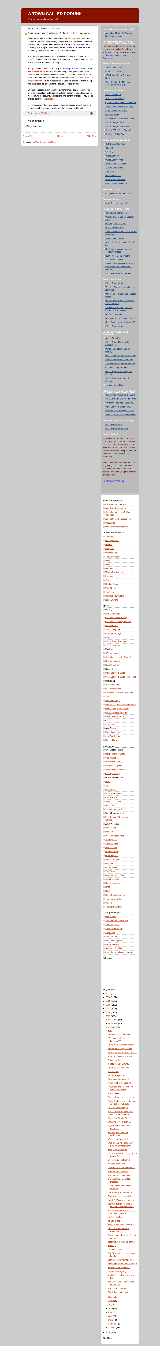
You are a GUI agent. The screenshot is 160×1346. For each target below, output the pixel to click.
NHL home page (112, 614)
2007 (108, 1009)
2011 (108, 993)
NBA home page (112, 685)
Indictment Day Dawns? (118, 1064)
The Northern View (113, 67)
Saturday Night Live (114, 948)
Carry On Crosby (115, 1249)
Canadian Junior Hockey (116, 617)
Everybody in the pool (117, 1149)
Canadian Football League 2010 (119, 403)
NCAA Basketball (113, 689)
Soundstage (110, 805)
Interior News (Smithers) (116, 110)
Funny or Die (111, 936)
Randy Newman (112, 883)
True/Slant (110, 537)
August (111, 1301)
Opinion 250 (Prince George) (118, 130)
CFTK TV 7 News (113, 71)
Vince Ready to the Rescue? (120, 1192)
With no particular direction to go (122, 1264)
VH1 (107, 785)
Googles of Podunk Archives (118, 193)
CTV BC (109, 148)
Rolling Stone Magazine (116, 754)
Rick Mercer (110, 917)
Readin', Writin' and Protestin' (121, 1200)
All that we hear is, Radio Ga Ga (122, 1052)
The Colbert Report (114, 928)
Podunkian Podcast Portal (117, 527)
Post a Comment (33, 126)
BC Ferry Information (114, 314)
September (113, 1297)
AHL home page (112, 629)
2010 (108, 997)
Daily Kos (109, 549)
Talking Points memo (114, 572)
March (111, 1320)
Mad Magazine (112, 944)
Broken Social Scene (114, 836)
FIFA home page (112, 701)
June (110, 1308)
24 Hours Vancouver (114, 168)
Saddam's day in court (118, 1171)
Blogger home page (77, 38)
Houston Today (112, 114)
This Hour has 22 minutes (116, 921)
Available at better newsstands (121, 1168)
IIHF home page (112, 645)
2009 (108, 1001)
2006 (108, 1012)
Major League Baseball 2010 (118, 407)
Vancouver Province (114, 160)
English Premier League (116, 712)
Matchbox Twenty (113, 859)
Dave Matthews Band (115, 875)
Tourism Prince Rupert (115, 385)
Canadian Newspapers (115, 504)
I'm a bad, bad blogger (118, 1108)
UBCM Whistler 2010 (114, 228)
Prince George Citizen (115, 122)
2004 (108, 1332)
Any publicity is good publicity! (121, 1097)
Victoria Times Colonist (115, 164)
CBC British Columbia (115, 144)
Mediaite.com (111, 552)
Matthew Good (112, 851)
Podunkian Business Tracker (118, 273)
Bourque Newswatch (114, 596)
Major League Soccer (115, 716)
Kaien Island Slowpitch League (119, 360)
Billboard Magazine (114, 766)
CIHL (107, 637)
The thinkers (113, 1093)
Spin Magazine (112, 758)
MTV (107, 782)
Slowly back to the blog (118, 1292)
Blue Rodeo (110, 828)
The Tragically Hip (113, 899)
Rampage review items (115, 224)
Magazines (110, 523)
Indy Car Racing (112, 736)
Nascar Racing (112, 740)
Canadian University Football (118, 657)
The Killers (110, 871)
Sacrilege (112, 1245)
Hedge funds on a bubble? (119, 1034)
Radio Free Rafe (115, 1217)
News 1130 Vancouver (115, 179)
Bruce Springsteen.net (115, 895)
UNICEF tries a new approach (121, 1260)
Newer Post (28, 136)
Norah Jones (111, 867)
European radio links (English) (118, 519)
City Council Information (116, 213)
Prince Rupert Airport (114, 326)
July (110, 1305)
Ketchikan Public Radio (115, 134)
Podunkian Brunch (113, 424)
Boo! (110, 1030)
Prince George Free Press (117, 126)
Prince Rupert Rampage (116, 641)
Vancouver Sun (112, 156)
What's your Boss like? (118, 1139)
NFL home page (112, 661)
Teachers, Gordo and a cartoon (122, 1242)
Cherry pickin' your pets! (118, 1068)
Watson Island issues (114, 238)
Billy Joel (109, 863)
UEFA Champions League (117, 708)
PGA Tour (109, 724)
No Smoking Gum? (116, 1075)
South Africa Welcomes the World (120, 395)
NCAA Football (112, 665)
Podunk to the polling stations (121, 1196)
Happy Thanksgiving (117, 1271)
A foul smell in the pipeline (119, 1083)
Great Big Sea (111, 855)
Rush (107, 891)
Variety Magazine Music (116, 770)
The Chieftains (111, 844)
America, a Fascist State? (119, 1118)
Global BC (110, 152)
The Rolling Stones (114, 907)
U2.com (108, 903)
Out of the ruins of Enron (119, 1160)
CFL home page (112, 653)
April (110, 1316)
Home (60, 136)
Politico (108, 544)
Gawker (108, 580)
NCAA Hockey (111, 625)
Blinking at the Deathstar (119, 1267)
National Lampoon (113, 940)
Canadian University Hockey (118, 621)
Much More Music (113, 793)
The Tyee (109, 172)
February (112, 1324)
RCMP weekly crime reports (117, 256)
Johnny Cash (111, 840)
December (113, 1020)
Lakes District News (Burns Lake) (120, 118)
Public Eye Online (113, 175)
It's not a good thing (116, 1164)
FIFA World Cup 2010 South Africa (120, 399)
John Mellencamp (113, 879)
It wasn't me (113, 1071)
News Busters (111, 600)
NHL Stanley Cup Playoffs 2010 (119, 411)
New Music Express (114, 762)
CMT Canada (111, 797)
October (112, 1027)
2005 (108, 1016)
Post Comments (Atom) (45, 142)
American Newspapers (115, 508)
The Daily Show (112, 925)
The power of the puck (118, 1288)
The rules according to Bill (119, 1175)
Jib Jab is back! (115, 1221)
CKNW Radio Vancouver (116, 183)
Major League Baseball (115, 673)
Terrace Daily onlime (114, 99)
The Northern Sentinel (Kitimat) (119, 106)
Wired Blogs (110, 588)
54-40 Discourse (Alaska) (116, 203)
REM (107, 887)
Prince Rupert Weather (115, 283)
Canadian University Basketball (119, 693)
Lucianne (109, 576)
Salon (108, 564)
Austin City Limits (113, 801)
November (113, 1023)
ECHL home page (113, 633)
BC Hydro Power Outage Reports (120, 318)
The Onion (110, 932)
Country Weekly (112, 774)
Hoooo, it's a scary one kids (120, 1049)
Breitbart (109, 568)
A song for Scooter (116, 1060)
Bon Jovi (109, 832)
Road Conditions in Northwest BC (120, 322)
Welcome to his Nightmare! (120, 1122)
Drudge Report (112, 584)
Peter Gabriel (111, 847)
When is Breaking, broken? (120, 1056)
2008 (108, 1005)
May (110, 1312)
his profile (49, 99)
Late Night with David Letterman (119, 952)
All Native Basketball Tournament (120, 364)
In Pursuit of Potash (114, 260)
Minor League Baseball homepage (120, 677)
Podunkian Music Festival (116, 428)
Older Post (91, 136)
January (112, 1327)
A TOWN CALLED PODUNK (55, 13)
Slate (107, 560)
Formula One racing (114, 732)
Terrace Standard (113, 94)
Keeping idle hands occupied (121, 1225)
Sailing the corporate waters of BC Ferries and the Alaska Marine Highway (120, 267)
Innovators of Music (114, 809)
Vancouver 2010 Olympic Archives (120, 415)
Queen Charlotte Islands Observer (120, 103)
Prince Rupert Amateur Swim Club (120, 356)
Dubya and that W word (118, 1079)
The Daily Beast (112, 556)
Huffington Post (112, 540)
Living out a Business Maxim (120, 1045)
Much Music (110, 789)
